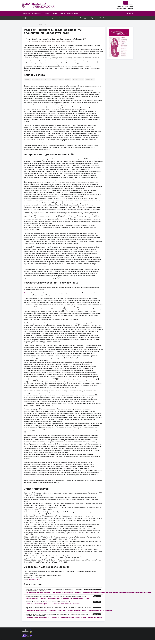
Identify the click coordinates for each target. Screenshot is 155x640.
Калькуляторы (108, 18)
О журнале (26, 13)
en (130, 3)
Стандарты (84, 18)
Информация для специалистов (33, 18)
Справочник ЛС (96, 18)
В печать (46, 13)
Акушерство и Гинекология (29, 21)
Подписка (54, 13)
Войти (130, 13)
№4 (45, 21)
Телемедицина (52, 18)
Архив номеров (37, 13)
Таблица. (27, 289)
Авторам (62, 13)
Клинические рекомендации (68, 18)
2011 (40, 21)
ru (125, 3)
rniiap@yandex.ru (34, 576)
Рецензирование (72, 13)
